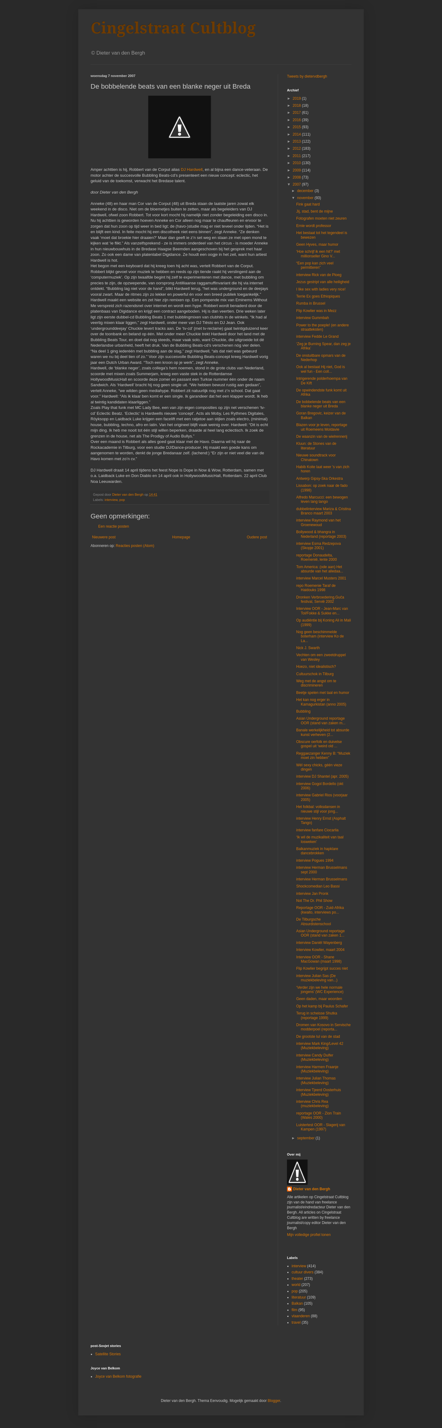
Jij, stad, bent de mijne (314, 211)
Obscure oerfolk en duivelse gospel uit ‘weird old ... (319, 744)
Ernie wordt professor (313, 226)
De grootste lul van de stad (318, 1036)
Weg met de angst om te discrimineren (316, 683)
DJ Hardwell (192, 169)
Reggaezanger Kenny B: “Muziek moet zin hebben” (323, 755)
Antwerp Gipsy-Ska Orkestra (319, 478)
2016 (297, 120)
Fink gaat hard (308, 204)
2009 (297, 170)
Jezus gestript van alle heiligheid (322, 282)
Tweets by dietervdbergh (307, 76)
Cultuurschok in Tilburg (315, 674)
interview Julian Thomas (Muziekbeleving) (316, 1080)
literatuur (299, 1297)
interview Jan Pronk (312, 893)
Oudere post (257, 537)
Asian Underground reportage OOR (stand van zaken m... (320, 720)
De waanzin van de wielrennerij (321, 436)
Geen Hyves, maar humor (317, 244)
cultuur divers (302, 1272)
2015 (297, 127)
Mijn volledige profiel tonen (309, 1235)
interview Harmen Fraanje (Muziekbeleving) (317, 1069)
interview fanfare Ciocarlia (317, 830)
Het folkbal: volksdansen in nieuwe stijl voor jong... (318, 809)
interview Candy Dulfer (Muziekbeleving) (314, 1057)
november (306, 198)
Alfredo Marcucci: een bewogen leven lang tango (322, 499)
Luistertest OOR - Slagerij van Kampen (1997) (320, 1127)
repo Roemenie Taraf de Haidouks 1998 (316, 587)
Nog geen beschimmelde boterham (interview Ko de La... (320, 636)
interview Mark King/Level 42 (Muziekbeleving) (319, 1045)
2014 (297, 134)
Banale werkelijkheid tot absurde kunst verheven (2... (322, 732)
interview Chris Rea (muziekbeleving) (312, 1103)
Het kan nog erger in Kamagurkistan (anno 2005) (321, 702)
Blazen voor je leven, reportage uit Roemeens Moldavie (321, 427)
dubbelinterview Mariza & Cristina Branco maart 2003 (323, 511)
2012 (297, 148)
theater (297, 1278)
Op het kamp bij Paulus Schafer (322, 1006)
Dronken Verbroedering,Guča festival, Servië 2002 (320, 599)
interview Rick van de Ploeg (318, 275)
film (294, 1310)
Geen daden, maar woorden (319, 999)
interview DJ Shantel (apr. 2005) (322, 776)
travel (296, 1322)
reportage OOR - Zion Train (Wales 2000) (318, 1115)
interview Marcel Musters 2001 (321, 578)
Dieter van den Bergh (311, 1189)
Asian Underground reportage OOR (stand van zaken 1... (320, 933)
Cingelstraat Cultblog (173, 28)
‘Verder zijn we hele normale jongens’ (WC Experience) (319, 989)
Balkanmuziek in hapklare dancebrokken (317, 851)
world (296, 1285)
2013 (297, 141)
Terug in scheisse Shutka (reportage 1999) (316, 1015)
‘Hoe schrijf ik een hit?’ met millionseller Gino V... (318, 253)
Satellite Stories (108, 1354)
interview (111, 500)
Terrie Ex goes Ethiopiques (318, 296)
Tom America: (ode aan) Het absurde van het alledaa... (319, 569)
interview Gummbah (312, 318)
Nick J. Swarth (308, 648)
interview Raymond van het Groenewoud (318, 522)
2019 (297, 98)
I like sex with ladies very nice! (321, 289)
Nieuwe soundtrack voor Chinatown (316, 457)
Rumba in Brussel (310, 303)
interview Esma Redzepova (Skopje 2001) (318, 545)
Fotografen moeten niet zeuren (321, 218)
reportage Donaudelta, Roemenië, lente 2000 (316, 557)
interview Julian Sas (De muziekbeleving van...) (316, 978)
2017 (297, 112)
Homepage (181, 537)
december (306, 191)
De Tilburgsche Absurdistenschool (313, 921)
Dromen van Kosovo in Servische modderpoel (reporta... (323, 1027)
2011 (297, 156)
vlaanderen (301, 1316)
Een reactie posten (113, 526)
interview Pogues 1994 (314, 860)
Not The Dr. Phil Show (314, 901)
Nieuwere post (104, 537)
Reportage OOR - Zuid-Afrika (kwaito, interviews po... (320, 910)
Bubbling (303, 711)
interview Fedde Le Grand (317, 336)
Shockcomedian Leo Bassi (317, 886)
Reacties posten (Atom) (135, 546)
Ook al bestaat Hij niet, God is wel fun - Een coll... (320, 369)
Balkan (297, 1303)
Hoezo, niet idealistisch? (316, 666)
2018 (297, 105)
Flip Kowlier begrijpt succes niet (322, 968)
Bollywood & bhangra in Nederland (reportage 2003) (321, 534)
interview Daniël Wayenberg (319, 943)
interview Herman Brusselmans (321, 879)
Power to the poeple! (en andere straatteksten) (322, 327)
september (306, 1138)
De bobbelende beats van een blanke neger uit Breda (320, 404)
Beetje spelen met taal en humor (322, 693)
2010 (297, 163)
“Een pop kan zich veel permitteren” (314, 265)
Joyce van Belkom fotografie (118, 1376)
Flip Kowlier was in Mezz (316, 311)
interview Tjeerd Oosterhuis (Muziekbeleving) (318, 1092)
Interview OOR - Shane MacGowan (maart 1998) (319, 959)
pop (122, 500)
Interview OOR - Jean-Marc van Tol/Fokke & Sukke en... (322, 610)
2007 (297, 184)
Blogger (274, 1401)
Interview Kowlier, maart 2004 (320, 950)
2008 (297, 177)
